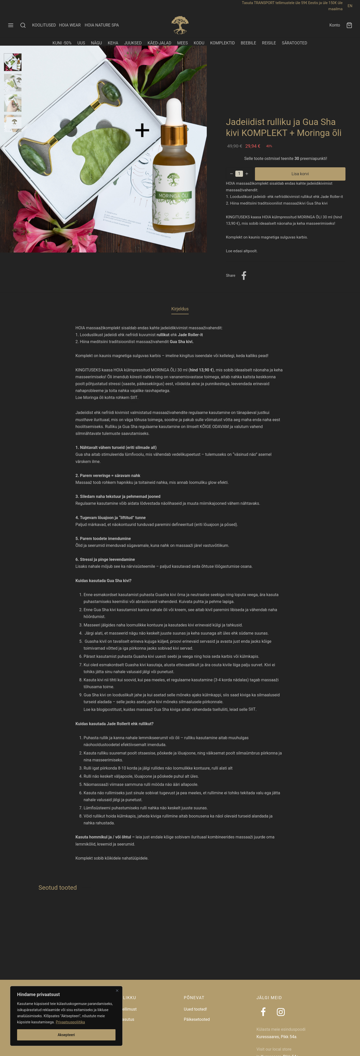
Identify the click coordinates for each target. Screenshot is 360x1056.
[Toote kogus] (239, 174)
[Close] (117, 990)
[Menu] (11, 25)
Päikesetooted (197, 1019)
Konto (334, 25)
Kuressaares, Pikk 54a (276, 1036)
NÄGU (96, 43)
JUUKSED (133, 43)
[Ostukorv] (349, 25)
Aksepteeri (66, 1035)
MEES (182, 43)
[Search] (23, 25)
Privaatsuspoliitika (70, 1022)
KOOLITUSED (44, 25)
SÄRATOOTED (294, 43)
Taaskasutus (122, 1019)
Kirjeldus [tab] (180, 308)
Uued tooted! (195, 1009)
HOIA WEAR (72, 25)
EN (350, 6)
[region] (66, 1016)
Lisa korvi (300, 173)
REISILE (269, 43)
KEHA (113, 43)
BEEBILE (248, 43)
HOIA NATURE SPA (102, 25)
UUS (81, 43)
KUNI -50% (62, 43)
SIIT (134, 397)
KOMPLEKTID (222, 43)
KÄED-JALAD (159, 43)
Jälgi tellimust (124, 1009)
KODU (199, 43)
